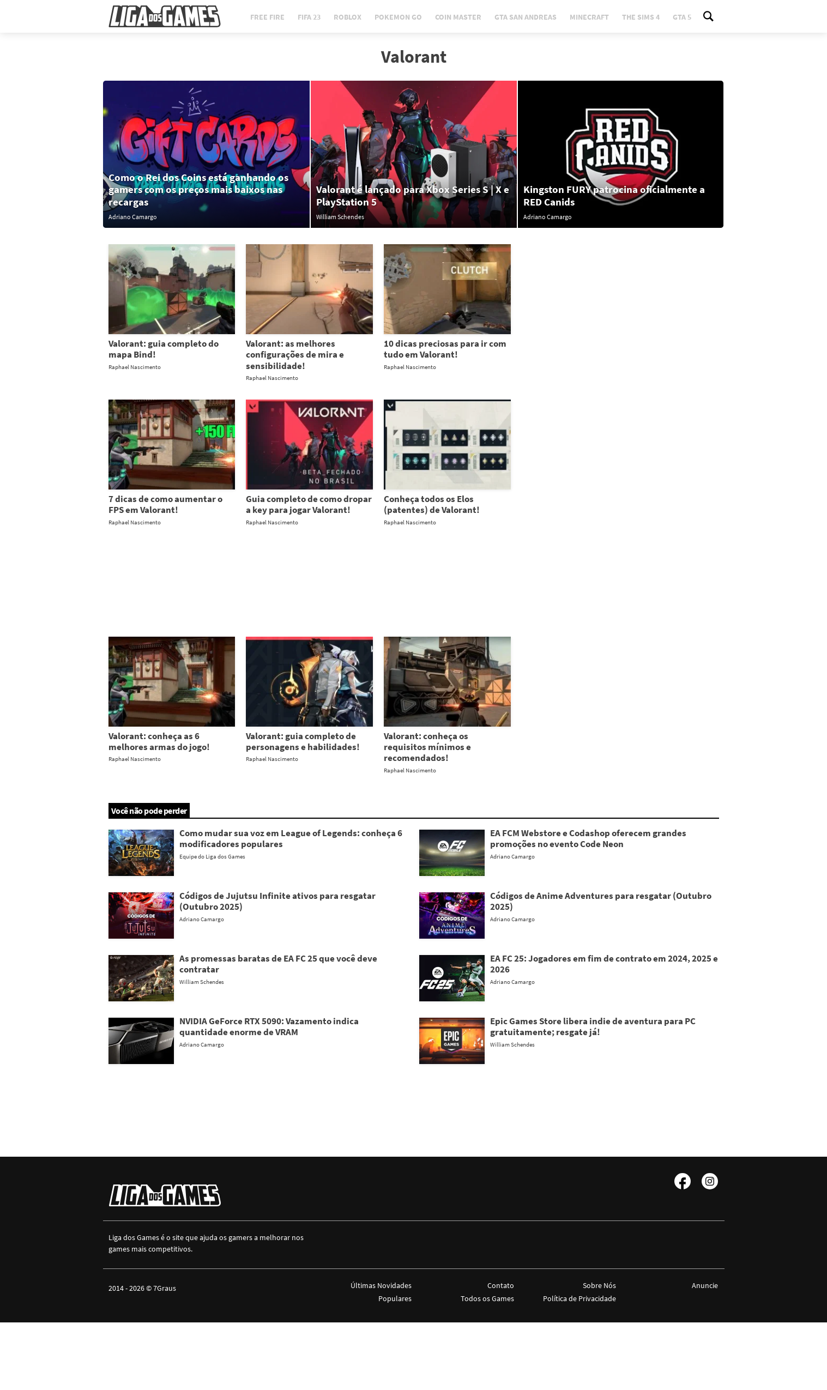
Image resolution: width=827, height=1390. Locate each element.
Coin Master (458, 17)
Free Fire (267, 17)
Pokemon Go (398, 17)
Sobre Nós (599, 1285)
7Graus (164, 1288)
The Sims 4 (641, 17)
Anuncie (705, 1285)
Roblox (347, 17)
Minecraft (589, 17)
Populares (395, 1298)
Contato (500, 1285)
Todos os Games (487, 1298)
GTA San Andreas (525, 17)
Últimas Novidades (381, 1285)
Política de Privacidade (579, 1298)
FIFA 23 (309, 17)
